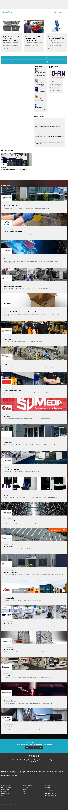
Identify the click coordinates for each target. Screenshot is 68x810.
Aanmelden (25, 787)
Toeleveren (38, 134)
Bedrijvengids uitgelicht (53, 67)
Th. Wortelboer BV (10, 572)
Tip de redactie (17, 58)
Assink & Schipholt (11, 206)
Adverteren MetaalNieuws (7, 807)
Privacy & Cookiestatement (26, 807)
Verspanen (38, 130)
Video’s (24, 791)
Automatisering (5, 793)
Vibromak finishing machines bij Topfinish (56, 37)
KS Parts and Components (13, 365)
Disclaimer (36, 807)
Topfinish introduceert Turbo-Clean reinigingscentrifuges (11, 38)
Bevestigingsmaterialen (11, 337)
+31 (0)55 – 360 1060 (51, 793)
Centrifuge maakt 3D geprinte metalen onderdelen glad (32, 38)
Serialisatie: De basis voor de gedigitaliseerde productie (40, 100)
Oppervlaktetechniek (9, 34)
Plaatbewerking (39, 124)
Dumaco (7, 259)
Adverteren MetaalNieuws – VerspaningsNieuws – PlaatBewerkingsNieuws (40, 84)
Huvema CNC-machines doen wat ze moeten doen (46, 132)
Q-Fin (52, 81)
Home (3, 18)
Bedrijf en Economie (41, 120)
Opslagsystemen (8, 518)
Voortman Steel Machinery (13, 286)
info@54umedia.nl (51, 795)
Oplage (6, 414)
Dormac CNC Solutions (12, 469)
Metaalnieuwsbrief (17, 62)
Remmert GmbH (9, 521)
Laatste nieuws (39, 116)
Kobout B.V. (8, 339)
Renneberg (8, 442)
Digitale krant (50, 58)
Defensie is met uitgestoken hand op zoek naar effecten (47, 122)
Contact (25, 793)
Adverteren (50, 62)
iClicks (24, 804)
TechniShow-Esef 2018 (54, 34)
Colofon (16, 807)
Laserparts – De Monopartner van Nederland (20, 312)
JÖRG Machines (9, 598)
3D (2, 795)
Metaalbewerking (9, 256)
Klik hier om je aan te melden (34, 747)
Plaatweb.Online (10, 701)
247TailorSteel (9, 624)
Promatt (7, 675)
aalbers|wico (8, 546)
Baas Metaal (8, 727)
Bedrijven (25, 789)
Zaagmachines (8, 673)
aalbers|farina (9, 649)
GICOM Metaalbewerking (13, 232)
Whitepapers (39, 66)
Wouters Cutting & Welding (13, 390)
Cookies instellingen (49, 807)
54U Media (7, 416)
